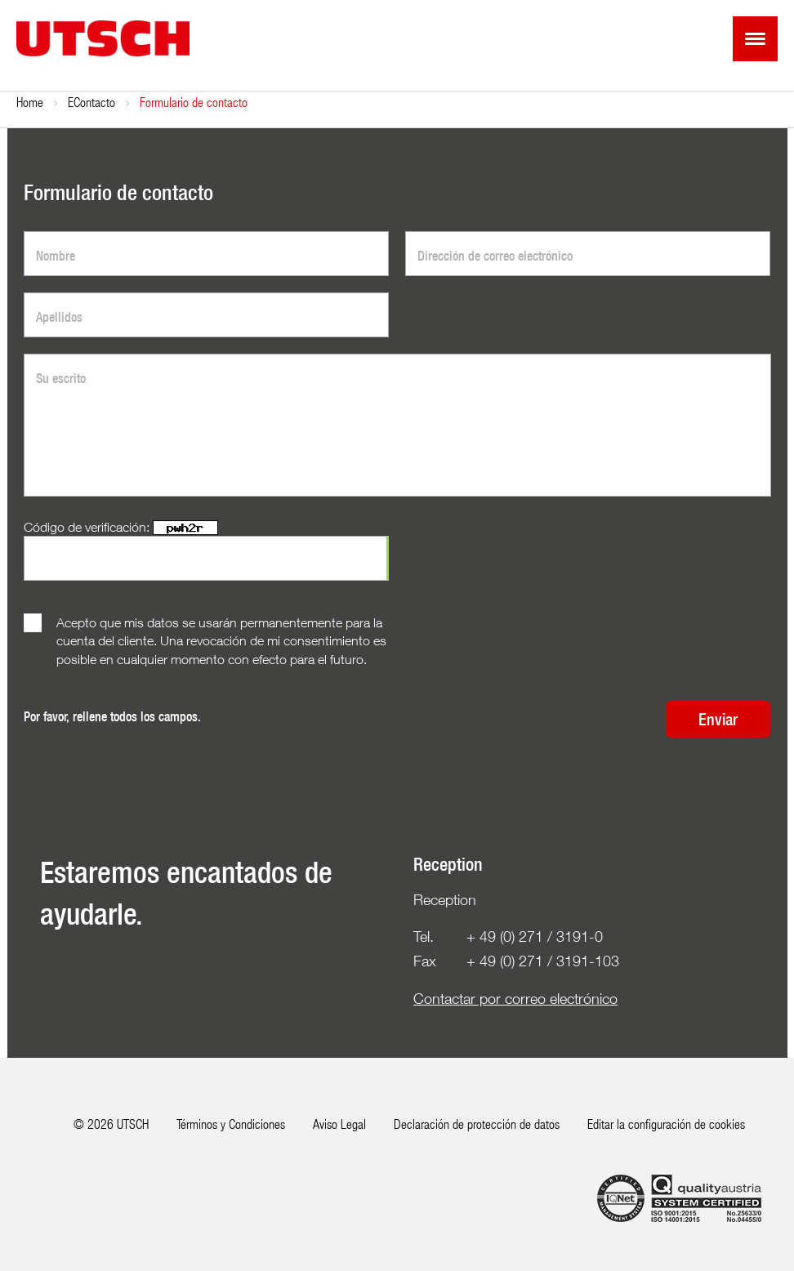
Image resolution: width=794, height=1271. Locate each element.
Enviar (718, 719)
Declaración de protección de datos (477, 1123)
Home (29, 101)
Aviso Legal (339, 1123)
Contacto (156, 101)
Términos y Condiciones (230, 1123)
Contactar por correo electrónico (515, 998)
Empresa (89, 101)
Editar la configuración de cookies (666, 1123)
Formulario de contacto (256, 101)
